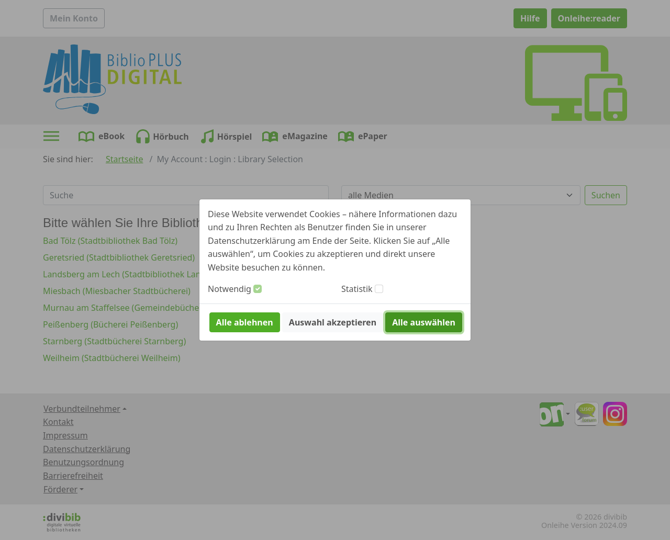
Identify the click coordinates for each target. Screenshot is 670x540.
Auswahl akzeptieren (332, 322)
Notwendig (229, 289)
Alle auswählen (423, 322)
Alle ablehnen (244, 322)
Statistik (357, 289)
